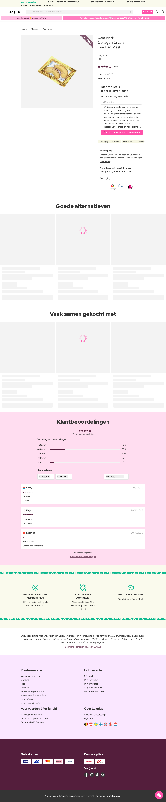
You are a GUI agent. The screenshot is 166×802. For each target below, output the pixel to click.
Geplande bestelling (93, 687)
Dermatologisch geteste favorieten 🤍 (114, 18)
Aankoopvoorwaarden (31, 714)
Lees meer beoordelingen (83, 556)
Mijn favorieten (91, 683)
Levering (25, 687)
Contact (25, 680)
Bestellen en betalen (30, 702)
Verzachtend (143, 141)
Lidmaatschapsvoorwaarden (34, 718)
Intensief (115, 141)
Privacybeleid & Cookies (32, 722)
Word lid (147, 12)
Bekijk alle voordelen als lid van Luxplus (83, 646)
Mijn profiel (89, 676)
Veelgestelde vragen (31, 676)
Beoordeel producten (94, 691)
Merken (34, 29)
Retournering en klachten (33, 691)
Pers (23, 683)
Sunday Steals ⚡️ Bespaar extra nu (31, 18)
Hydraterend (128, 141)
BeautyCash (27, 699)
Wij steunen (89, 718)
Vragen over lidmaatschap (33, 695)
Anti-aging (103, 141)
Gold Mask (48, 29)
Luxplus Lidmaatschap (95, 714)
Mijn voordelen (91, 680)
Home (24, 29)
